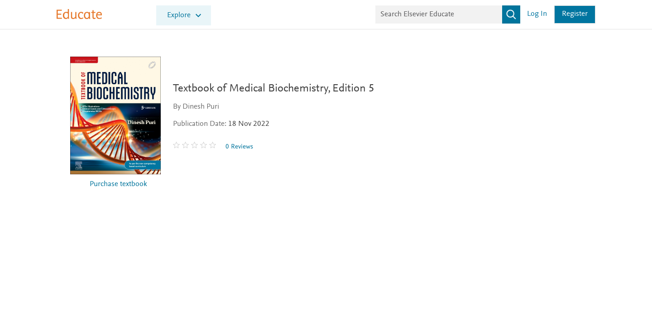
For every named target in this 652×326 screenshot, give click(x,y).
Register (575, 14)
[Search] (511, 14)
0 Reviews (243, 147)
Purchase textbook (118, 184)
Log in (537, 14)
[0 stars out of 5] (199, 146)
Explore (179, 15)
